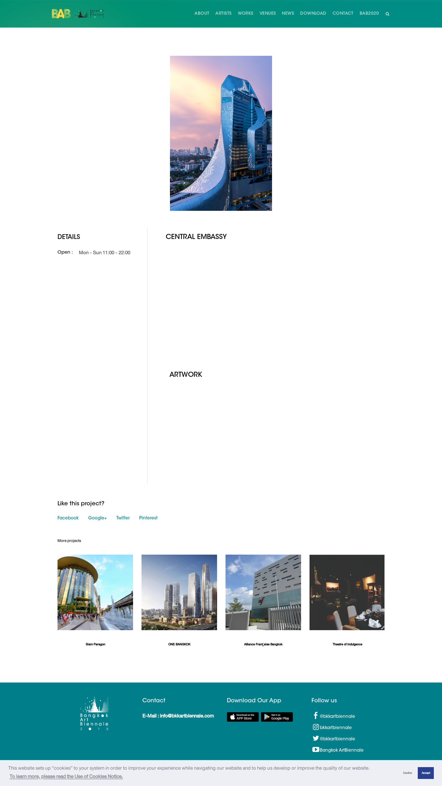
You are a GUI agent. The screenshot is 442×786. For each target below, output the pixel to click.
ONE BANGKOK (179, 644)
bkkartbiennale (336, 728)
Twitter (123, 518)
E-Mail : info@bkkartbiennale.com (178, 715)
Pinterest (148, 518)
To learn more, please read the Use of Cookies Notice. (66, 776)
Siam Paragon (95, 644)
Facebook (68, 518)
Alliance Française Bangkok (263, 644)
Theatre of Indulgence (347, 644)
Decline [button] (407, 772)
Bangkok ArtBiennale (342, 750)
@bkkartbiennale (337, 716)
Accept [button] (426, 772)
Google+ (97, 518)
